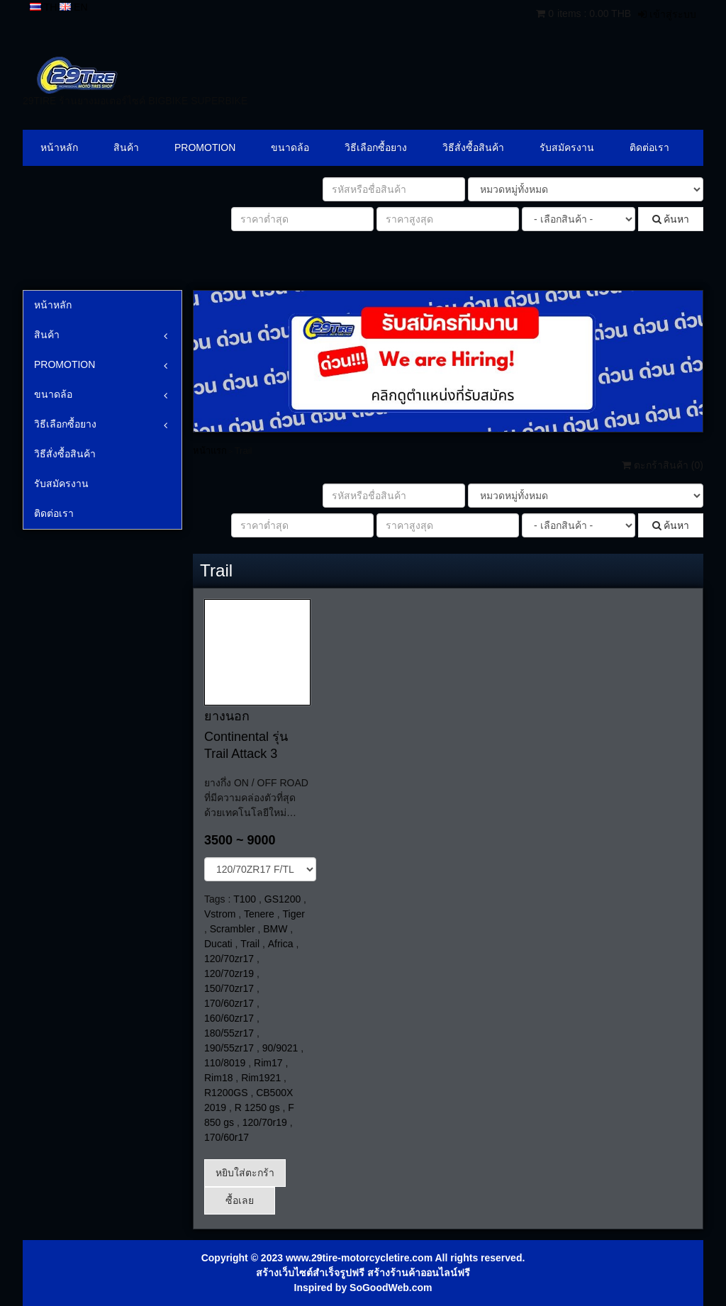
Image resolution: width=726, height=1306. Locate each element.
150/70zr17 (229, 988)
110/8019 (224, 1062)
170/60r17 (226, 1137)
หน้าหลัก (59, 147)
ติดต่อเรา (649, 147)
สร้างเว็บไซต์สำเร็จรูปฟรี (310, 1272)
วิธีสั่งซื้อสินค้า (473, 147)
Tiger (294, 914)
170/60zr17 (229, 1003)
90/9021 (280, 1048)
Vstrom (219, 914)
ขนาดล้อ (290, 147)
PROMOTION (204, 147)
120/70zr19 (229, 973)
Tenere (259, 914)
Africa (281, 943)
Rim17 (268, 1062)
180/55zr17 (229, 1033)
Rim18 (218, 1077)
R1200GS (225, 1092)
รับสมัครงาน (567, 147)
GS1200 (282, 899)
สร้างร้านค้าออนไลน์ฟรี (418, 1272)
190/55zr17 (229, 1048)
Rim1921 (261, 1077)
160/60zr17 (229, 1018)
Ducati (218, 943)
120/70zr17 (229, 958)
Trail (249, 943)
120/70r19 (264, 1122)
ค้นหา (671, 219)
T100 (244, 899)
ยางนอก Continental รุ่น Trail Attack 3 (246, 735)
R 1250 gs (257, 1107)
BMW (275, 928)
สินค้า (126, 147)
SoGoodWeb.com (391, 1287)
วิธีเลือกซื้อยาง (376, 147)
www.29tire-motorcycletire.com (359, 1257)
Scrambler (232, 928)
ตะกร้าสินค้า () (662, 465)
